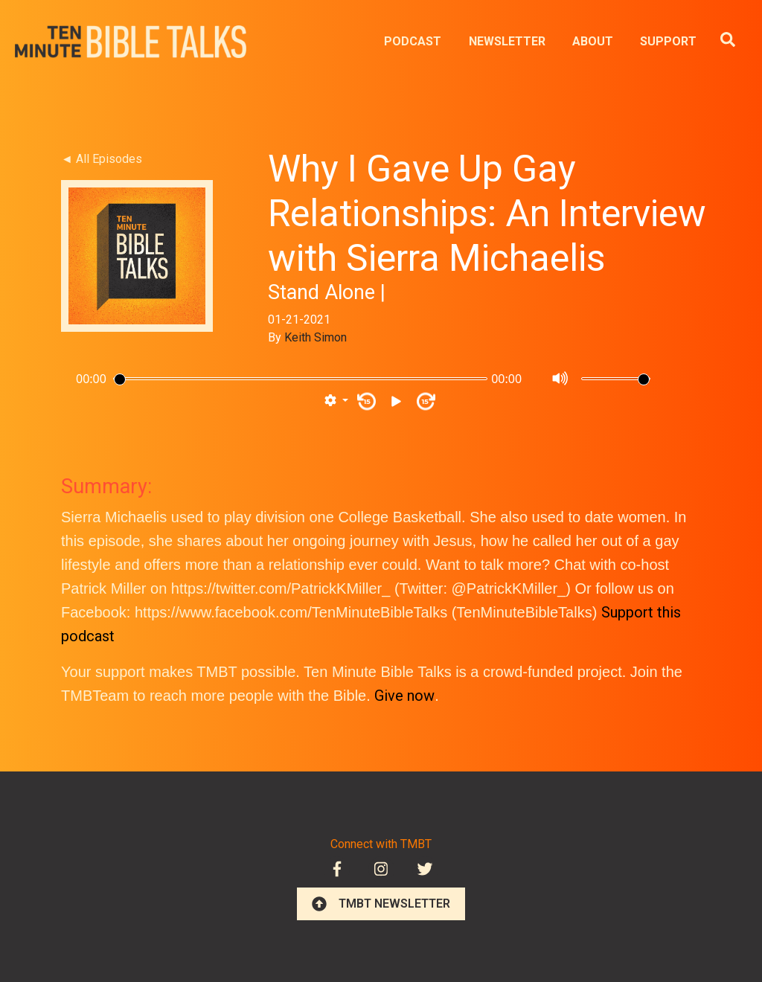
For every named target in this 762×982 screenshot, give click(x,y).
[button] (336, 401)
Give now (404, 696)
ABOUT (592, 41)
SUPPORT (668, 41)
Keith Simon (315, 337)
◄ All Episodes (101, 159)
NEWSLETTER (507, 41)
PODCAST (412, 41)
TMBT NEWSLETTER (381, 903)
